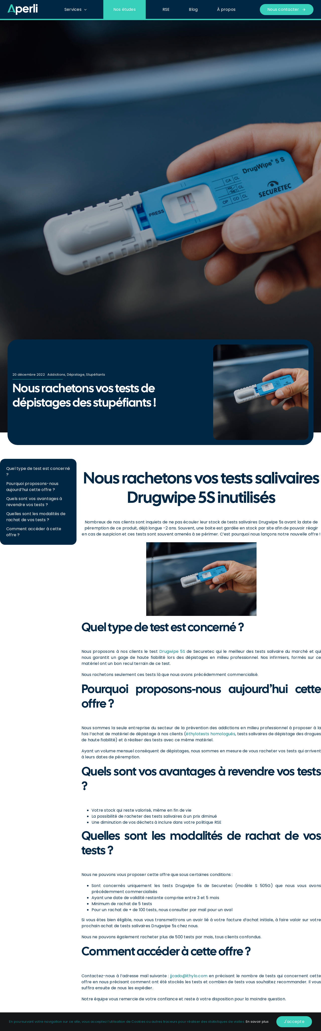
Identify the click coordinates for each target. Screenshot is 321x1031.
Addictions (56, 374)
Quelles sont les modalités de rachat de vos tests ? (35, 517)
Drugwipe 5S (172, 651)
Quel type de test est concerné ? (38, 471)
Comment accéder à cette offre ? (33, 532)
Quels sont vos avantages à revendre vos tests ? (34, 502)
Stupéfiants (95, 374)
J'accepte (294, 1021)
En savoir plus (257, 1021)
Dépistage (76, 374)
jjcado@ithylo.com (188, 976)
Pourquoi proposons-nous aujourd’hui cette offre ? (32, 487)
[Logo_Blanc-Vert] (23, 6)
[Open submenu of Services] (86, 9)
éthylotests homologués (210, 734)
